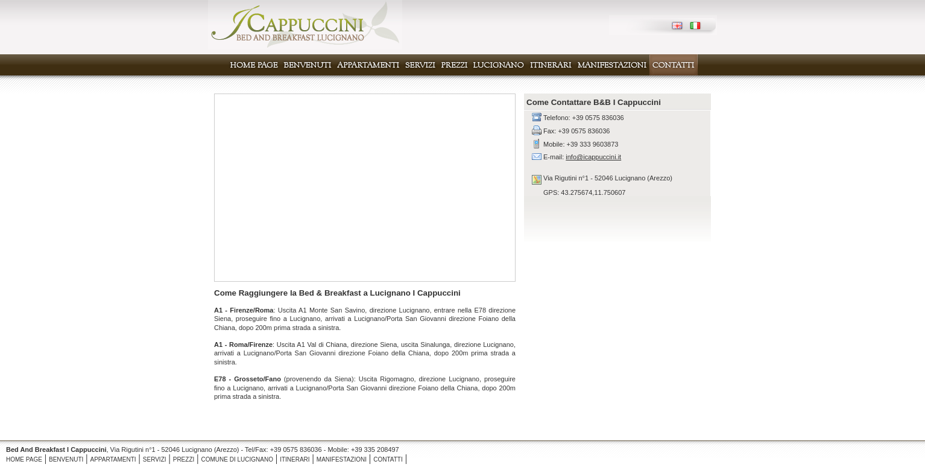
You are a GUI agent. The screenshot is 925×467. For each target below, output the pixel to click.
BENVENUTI (66, 459)
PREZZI (184, 459)
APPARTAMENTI (113, 459)
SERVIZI (154, 459)
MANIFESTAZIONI (342, 459)
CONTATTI (388, 459)
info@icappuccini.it (593, 156)
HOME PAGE (24, 459)
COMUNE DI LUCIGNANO (237, 459)
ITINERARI (294, 459)
